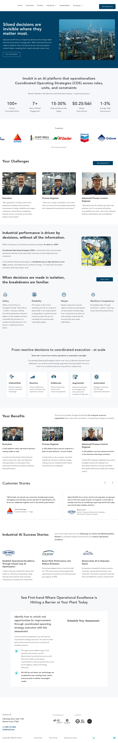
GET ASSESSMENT (12, 54)
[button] (51, 6)
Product (40, 5)
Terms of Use (53, 742)
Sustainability (65, 5)
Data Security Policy (70, 742)
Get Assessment (107, 6)
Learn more (104, 279)
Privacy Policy (38, 742)
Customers (30, 5)
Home (20, 5)
